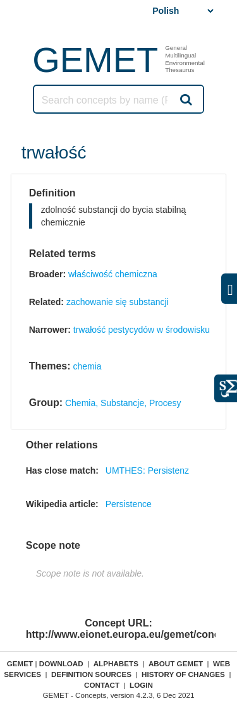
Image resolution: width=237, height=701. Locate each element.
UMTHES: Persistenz (147, 470)
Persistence (129, 504)
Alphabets (116, 663)
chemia (87, 366)
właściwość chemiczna (112, 274)
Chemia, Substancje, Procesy (123, 403)
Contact (101, 685)
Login (141, 685)
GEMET (95, 59)
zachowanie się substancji (117, 302)
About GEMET (176, 663)
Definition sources (91, 674)
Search (185, 99)
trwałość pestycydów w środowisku (141, 330)
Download (61, 663)
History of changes (183, 674)
